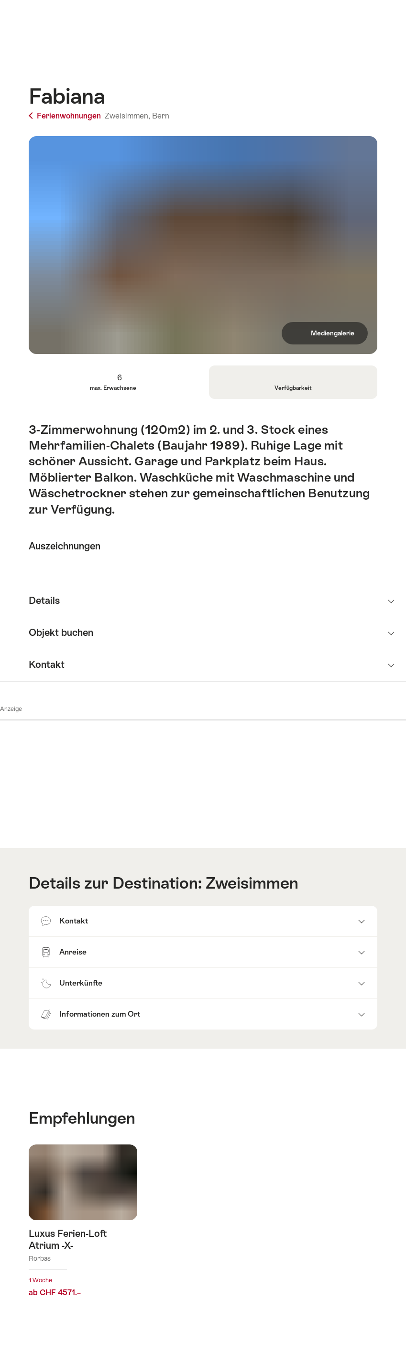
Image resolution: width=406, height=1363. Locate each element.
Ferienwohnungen (66, 115)
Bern (160, 115)
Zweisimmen (252, 883)
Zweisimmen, (127, 115)
